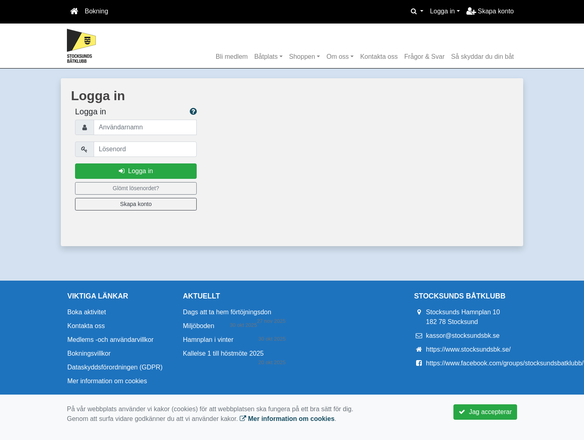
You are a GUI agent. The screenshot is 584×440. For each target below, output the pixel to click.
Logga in (442, 11)
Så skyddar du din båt (482, 56)
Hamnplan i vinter (208, 339)
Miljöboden (198, 325)
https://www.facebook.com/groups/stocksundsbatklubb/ (505, 363)
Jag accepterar (485, 411)
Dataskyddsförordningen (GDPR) (115, 367)
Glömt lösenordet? (136, 188)
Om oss (337, 56)
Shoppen (302, 56)
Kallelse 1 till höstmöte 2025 (223, 353)
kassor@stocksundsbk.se (463, 335)
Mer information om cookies (107, 381)
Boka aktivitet (86, 312)
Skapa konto (490, 11)
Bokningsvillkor (89, 353)
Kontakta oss (379, 56)
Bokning (96, 11)
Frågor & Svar (424, 56)
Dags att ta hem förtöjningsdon (227, 312)
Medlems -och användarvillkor (110, 339)
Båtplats (266, 56)
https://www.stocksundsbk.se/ (468, 349)
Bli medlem (232, 56)
